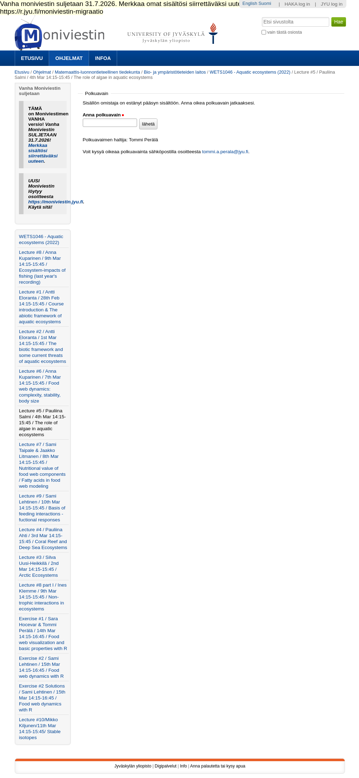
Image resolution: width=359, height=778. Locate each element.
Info (183, 766)
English (250, 3)
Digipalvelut (165, 766)
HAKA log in (297, 4)
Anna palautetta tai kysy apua (217, 766)
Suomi (264, 3)
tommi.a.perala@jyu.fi (225, 151)
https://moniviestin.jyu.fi (55, 201)
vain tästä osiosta (284, 32)
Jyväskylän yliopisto (132, 766)
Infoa (103, 58)
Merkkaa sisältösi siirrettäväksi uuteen (42, 153)
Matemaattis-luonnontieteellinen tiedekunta (97, 72)
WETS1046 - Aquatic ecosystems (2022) (250, 72)
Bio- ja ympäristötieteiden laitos (175, 72)
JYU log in (332, 4)
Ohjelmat (69, 58)
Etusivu (32, 58)
